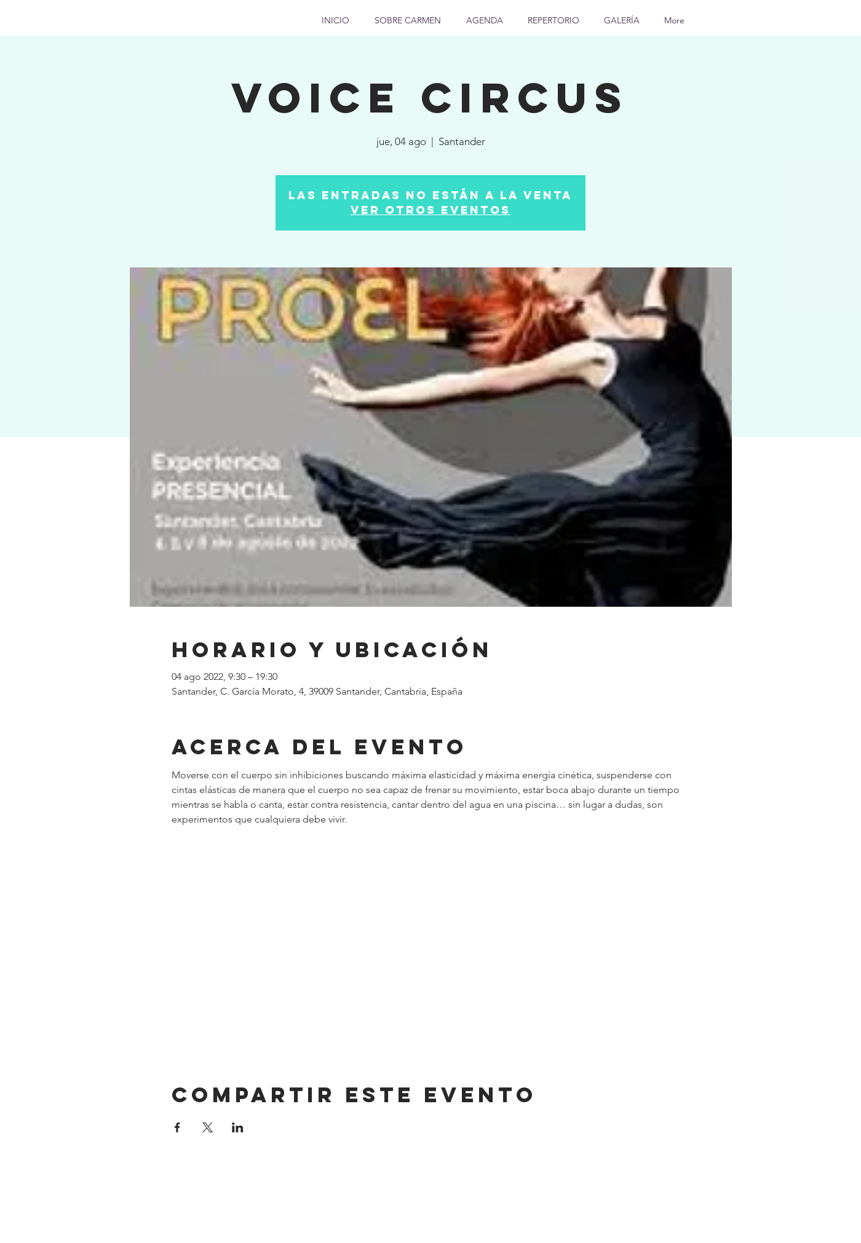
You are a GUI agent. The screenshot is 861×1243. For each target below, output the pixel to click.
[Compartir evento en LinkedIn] (238, 1127)
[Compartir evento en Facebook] (177, 1127)
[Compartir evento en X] (207, 1127)
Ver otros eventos (430, 210)
